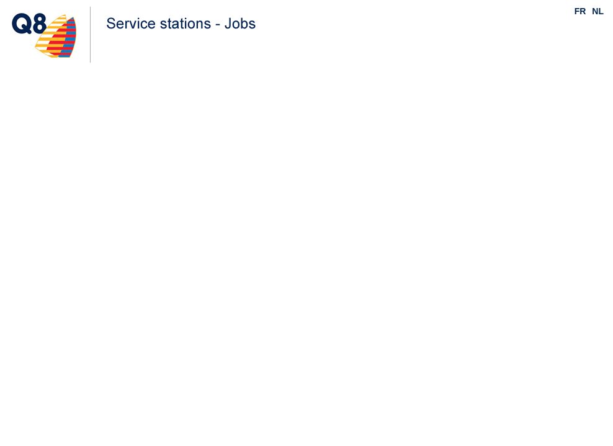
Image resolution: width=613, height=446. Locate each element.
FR (580, 11)
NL (598, 11)
